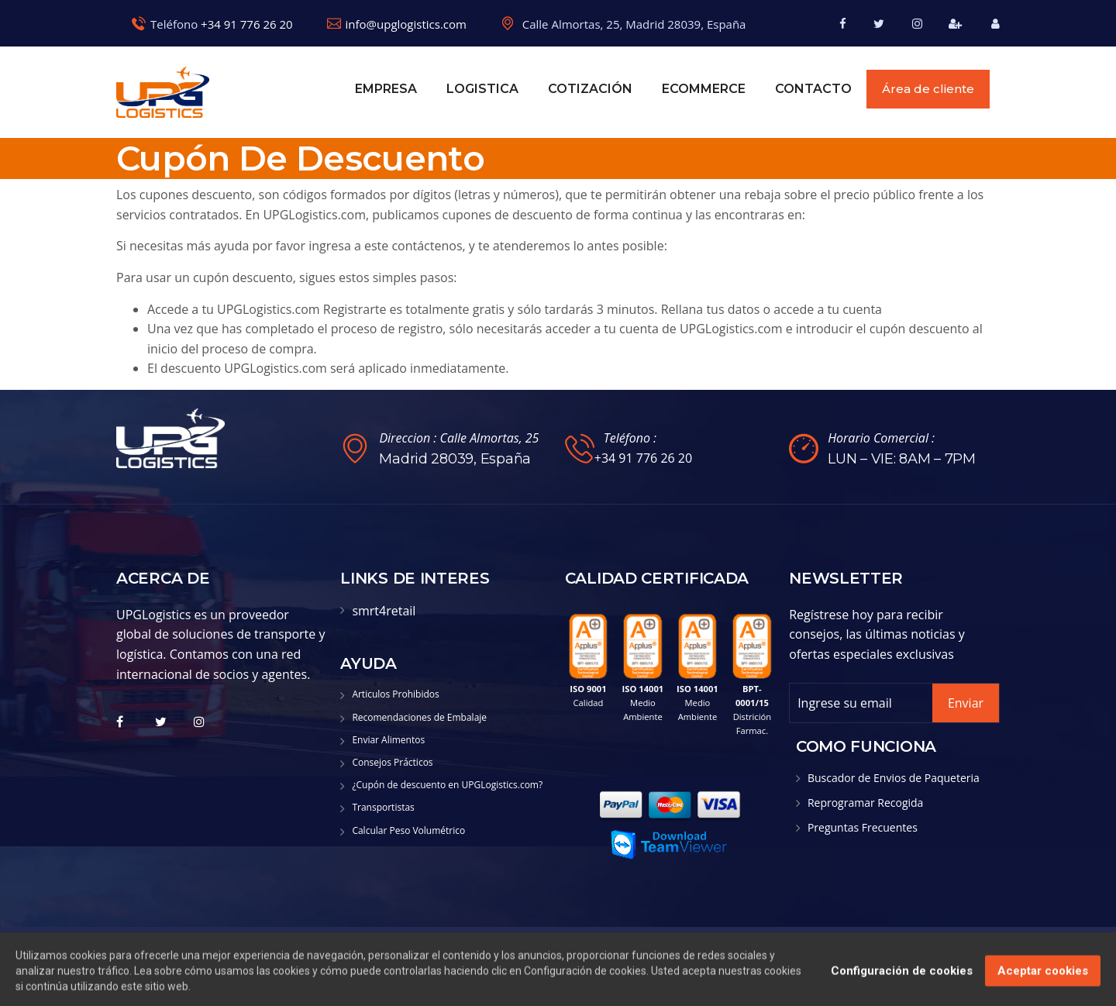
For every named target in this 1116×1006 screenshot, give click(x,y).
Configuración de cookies (902, 981)
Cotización (590, 88)
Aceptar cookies (1042, 981)
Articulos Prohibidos (395, 694)
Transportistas (383, 807)
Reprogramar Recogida (866, 802)
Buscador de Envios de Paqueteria (894, 777)
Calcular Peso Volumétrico (408, 830)
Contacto (813, 88)
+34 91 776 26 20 (247, 24)
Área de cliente (928, 88)
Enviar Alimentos (388, 739)
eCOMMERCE (704, 88)
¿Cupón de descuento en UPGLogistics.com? (447, 784)
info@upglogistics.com (406, 24)
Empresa (386, 88)
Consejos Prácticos (392, 762)
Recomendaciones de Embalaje (419, 717)
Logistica (482, 88)
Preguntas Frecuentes (863, 827)
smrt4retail (383, 610)
